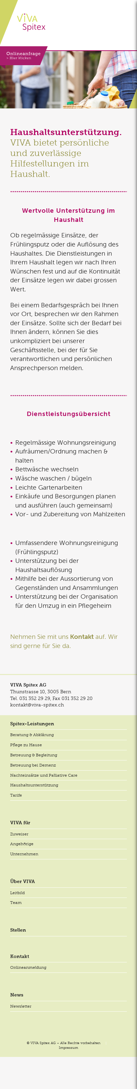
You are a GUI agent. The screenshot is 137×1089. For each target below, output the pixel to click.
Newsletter (20, 1006)
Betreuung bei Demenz (33, 765)
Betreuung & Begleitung (33, 755)
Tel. (30, 698)
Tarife (16, 795)
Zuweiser (19, 834)
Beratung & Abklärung (32, 734)
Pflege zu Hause (26, 745)
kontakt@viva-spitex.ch (37, 704)
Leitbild (17, 892)
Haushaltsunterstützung (34, 785)
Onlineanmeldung (28, 967)
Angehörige (21, 843)
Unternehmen (24, 854)
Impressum (68, 1047)
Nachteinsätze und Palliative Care (43, 775)
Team (16, 902)
